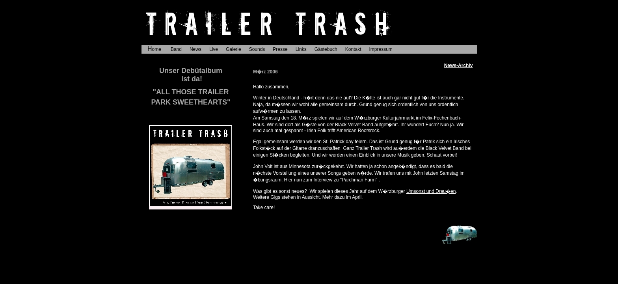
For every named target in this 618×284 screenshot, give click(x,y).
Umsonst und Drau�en (431, 191)
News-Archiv (458, 65)
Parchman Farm (359, 180)
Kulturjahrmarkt (399, 118)
